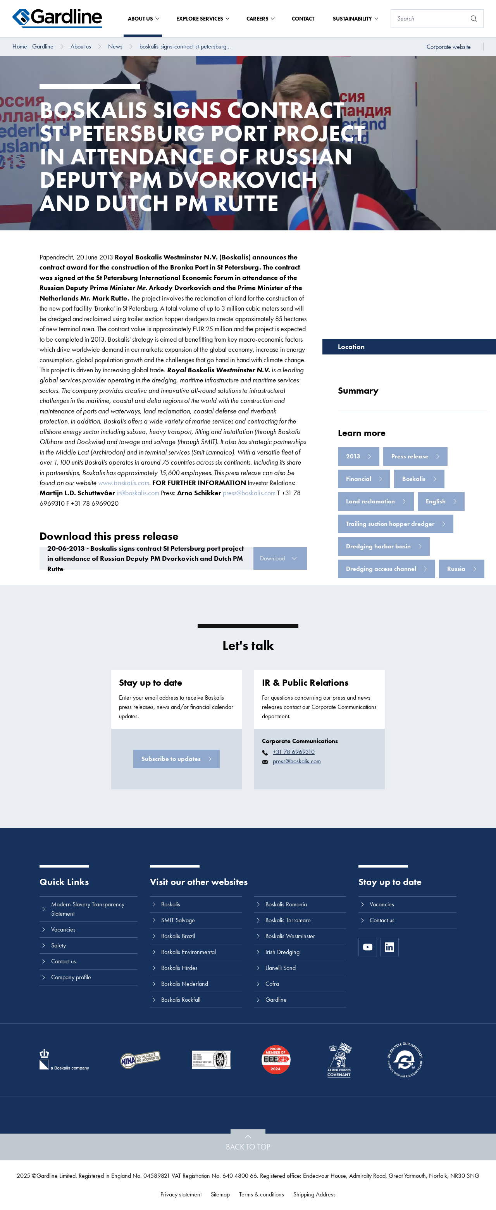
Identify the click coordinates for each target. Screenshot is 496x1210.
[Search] (429, 18)
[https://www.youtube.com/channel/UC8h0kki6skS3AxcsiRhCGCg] (367, 947)
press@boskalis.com (249, 492)
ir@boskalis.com (138, 492)
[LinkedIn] (389, 947)
